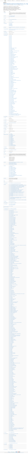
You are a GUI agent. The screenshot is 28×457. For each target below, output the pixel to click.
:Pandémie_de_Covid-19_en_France (13, 88)
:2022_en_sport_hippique (12, 222)
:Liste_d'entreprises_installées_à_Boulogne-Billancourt (15, 333)
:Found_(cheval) (11, 288)
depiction (5, 184)
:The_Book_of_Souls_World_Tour (13, 429)
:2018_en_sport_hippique (12, 219)
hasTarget (5, 444)
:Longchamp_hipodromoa (12, 169)
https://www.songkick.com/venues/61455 (13, 164)
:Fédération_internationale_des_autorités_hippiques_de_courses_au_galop (16, 293)
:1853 (10, 35)
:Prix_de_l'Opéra (11, 99)
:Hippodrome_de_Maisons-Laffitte (13, 311)
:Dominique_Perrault (11, 16)
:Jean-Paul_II (11, 76)
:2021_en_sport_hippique (12, 221)
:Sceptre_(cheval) (11, 411)
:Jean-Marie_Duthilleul (12, 317)
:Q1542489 (10, 166)
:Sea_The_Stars (11, 412)
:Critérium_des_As (11, 58)
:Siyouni (10, 418)
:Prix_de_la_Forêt (11, 100)
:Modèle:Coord (11, 142)
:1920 (10, 43)
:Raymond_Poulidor (11, 102)
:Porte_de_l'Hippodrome (12, 364)
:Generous (11, 297)
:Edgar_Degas (11, 62)
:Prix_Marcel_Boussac (12, 94)
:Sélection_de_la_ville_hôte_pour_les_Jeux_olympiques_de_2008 (16, 428)
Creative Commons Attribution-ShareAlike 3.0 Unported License (19, 452)
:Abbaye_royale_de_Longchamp (13, 225)
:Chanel (10, 252)
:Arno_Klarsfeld (11, 238)
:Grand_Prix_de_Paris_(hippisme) (13, 302)
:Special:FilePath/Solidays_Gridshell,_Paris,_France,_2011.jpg (16, 184)
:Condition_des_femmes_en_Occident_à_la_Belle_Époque (15, 263)
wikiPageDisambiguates (6, 206)
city (4, 19)
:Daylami (10, 275)
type (4, 132)
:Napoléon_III (11, 86)
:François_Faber (11, 291)
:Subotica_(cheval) (11, 426)
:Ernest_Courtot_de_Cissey (12, 286)
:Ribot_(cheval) (11, 400)
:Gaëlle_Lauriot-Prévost (12, 296)
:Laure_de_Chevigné (11, 327)
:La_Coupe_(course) (11, 324)
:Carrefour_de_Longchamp (12, 249)
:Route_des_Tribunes (12, 404)
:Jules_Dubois (11, 320)
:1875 (10, 41)
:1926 (10, 44)
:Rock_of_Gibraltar (11, 401)
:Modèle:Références (11, 140)
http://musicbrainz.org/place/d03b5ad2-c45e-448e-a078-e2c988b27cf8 (15, 175)
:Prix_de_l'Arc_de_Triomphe (12, 387)
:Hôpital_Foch (11, 74)
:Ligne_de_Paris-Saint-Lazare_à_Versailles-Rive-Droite (15, 80)
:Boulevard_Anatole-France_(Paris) (13, 246)
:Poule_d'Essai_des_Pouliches (12, 91)
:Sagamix (10, 409)
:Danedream (11, 271)
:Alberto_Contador (11, 48)
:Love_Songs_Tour (11, 342)
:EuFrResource (11, 447)
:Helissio (10, 305)
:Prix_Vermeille (11, 96)
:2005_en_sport (11, 216)
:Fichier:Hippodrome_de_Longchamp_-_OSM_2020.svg (15, 114)
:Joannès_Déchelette (11, 319)
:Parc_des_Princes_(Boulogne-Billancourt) (13, 355)
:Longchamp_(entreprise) (12, 339)
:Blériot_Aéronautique (12, 243)
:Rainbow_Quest (11, 398)
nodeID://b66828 (10, 24)
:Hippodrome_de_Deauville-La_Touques (13, 310)
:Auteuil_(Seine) (11, 239)
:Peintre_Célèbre (11, 359)
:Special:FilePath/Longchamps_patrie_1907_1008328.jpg (15, 190)
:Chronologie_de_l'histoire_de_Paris (13, 257)
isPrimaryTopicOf (5, 202)
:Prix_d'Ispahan (11, 97)
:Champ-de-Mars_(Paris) (12, 55)
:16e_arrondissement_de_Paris (12, 19)
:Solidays (10, 105)
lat (4, 180)
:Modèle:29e (11, 134)
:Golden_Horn (11, 300)
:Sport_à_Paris (11, 423)
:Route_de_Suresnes (11, 403)
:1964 (10, 46)
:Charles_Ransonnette (12, 255)
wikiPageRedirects (6, 208)
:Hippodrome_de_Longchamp (12, 54)
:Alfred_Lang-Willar (11, 229)
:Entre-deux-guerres (11, 63)
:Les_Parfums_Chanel (12, 330)
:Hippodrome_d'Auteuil (12, 307)
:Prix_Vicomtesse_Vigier (12, 381)
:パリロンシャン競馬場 (12, 171)
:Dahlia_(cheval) (11, 269)
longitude (5, 129)
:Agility (10, 227)
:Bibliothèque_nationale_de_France (13, 52)
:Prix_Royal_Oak (11, 379)
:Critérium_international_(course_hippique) (13, 268)
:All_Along (10, 230)
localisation (5, 433)
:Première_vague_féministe (12, 367)
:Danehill (10, 272)
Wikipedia (10, 452)
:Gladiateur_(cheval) (11, 299)
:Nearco (10, 350)
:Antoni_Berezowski (11, 236)
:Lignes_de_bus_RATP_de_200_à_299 (13, 331)
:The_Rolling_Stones (11, 107)
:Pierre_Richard (11, 361)
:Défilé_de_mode (11, 282)
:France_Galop (11, 65)
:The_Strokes (11, 108)
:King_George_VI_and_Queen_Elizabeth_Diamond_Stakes (15, 322)
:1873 (10, 40)
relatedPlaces (5, 23)
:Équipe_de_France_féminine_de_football (13, 113)
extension (5, 125)
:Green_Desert (11, 303)
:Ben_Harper (11, 51)
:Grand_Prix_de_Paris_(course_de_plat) (13, 68)
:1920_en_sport (11, 213)
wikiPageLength (5, 32)
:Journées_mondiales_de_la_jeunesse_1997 (14, 77)
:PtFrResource (11, 445)
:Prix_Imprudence (11, 373)
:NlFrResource (11, 444)
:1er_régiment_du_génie (12, 215)
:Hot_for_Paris (11, 313)
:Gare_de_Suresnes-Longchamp (13, 66)
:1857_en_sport (11, 210)
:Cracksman (11, 266)
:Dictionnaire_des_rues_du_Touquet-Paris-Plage (14, 277)
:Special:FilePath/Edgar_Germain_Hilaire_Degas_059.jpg (15, 187)
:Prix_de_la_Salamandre (12, 389)
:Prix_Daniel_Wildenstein (12, 369)
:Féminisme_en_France (12, 294)
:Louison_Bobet (11, 83)
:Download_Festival (11, 280)
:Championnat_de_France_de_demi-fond (13, 251)
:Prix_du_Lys (11, 392)
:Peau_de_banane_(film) (12, 358)
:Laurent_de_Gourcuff (12, 328)
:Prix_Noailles (11, 378)
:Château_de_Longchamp (12, 260)
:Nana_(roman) (11, 85)
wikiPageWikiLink (5, 35)
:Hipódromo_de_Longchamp (12, 168)
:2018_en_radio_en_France (12, 218)
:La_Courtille (11, 325)
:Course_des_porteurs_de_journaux (13, 265)
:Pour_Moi (10, 366)
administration (5, 116)
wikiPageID (5, 31)
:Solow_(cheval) (11, 420)
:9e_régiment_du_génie (12, 224)
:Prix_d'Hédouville (11, 383)
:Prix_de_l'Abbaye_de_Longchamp (13, 386)
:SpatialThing (10, 152)
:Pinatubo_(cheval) (11, 362)
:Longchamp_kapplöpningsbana (13, 174)
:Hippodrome (11, 72)
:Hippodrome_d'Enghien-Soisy (12, 308)
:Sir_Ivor (10, 417)
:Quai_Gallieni (11, 395)
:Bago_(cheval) (11, 241)
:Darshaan (10, 274)
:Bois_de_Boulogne (11, 244)
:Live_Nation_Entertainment (12, 336)
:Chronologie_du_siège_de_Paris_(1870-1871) (14, 258)
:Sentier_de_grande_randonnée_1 (13, 414)
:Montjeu (10, 345)
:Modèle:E (10, 137)
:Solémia (10, 421)
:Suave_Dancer (11, 425)
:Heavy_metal (11, 71)
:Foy (10, 289)
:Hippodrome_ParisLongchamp (12, 208)
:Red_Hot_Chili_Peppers (12, 103)
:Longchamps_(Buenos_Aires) (12, 82)
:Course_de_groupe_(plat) (12, 57)
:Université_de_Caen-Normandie (13, 111)
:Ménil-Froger (11, 348)
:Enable (10, 285)
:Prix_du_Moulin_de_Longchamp (13, 393)
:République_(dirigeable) (12, 407)
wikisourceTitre (5, 148)
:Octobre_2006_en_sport (12, 353)
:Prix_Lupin (11, 375)
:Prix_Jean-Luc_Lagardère (12, 93)
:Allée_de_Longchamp (12, 232)
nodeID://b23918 (10, 23)
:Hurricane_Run (11, 314)
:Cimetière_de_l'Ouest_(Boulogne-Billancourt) (14, 261)
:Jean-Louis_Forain (11, 316)
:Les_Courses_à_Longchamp (12, 79)
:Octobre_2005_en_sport (12, 352)
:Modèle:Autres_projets (12, 135)
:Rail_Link (10, 397)
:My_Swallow (11, 347)
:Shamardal (11, 415)
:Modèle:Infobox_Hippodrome (12, 145)
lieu (5, 432)
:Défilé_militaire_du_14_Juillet (12, 283)
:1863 (10, 37)
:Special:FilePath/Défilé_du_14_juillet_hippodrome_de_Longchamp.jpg (16, 186)
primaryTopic (5, 449)
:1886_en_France (11, 211)
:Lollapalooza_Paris (11, 432)
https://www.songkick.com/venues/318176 (13, 163)
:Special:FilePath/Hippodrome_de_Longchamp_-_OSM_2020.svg (16, 189)
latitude (5, 128)
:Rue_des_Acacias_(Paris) (12, 406)
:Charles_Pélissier (11, 254)
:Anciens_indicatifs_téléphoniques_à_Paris (13, 233)
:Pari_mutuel (11, 356)
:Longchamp (11, 338)
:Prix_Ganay (11, 436)
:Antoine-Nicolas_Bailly (12, 49)
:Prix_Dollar (11, 370)
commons (5, 121)
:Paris (10, 89)
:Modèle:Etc (11, 143)
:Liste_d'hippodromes (12, 334)
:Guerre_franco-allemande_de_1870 (13, 69)
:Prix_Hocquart (11, 372)
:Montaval (10, 344)
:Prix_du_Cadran (11, 390)
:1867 (10, 38)
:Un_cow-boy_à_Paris (12, 110)
